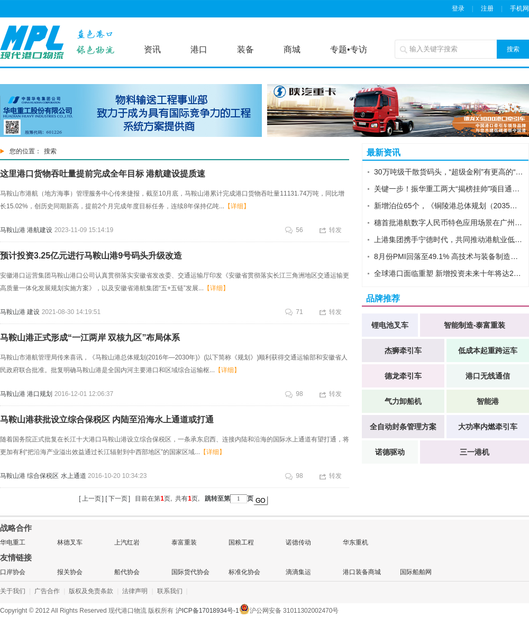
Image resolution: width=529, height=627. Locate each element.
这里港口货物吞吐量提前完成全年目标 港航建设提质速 (102, 173)
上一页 (91, 498)
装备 (245, 49)
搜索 (513, 49)
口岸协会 (12, 572)
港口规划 (39, 394)
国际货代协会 (190, 572)
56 (294, 230)
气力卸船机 (403, 401)
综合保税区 (43, 476)
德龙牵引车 (403, 376)
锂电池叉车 (389, 325)
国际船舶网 (416, 572)
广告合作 (47, 591)
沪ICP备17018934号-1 (207, 610)
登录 (458, 8)
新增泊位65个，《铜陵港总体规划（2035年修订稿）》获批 (448, 205)
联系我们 (170, 591)
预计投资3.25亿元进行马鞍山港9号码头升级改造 (91, 255)
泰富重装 (184, 542)
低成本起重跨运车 (487, 350)
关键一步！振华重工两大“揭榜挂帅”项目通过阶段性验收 (448, 189)
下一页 (117, 498)
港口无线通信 (488, 376)
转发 (331, 230)
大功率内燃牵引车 (487, 426)
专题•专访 (348, 49)
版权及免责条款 (91, 591)
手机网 (519, 8)
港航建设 (39, 230)
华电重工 (12, 542)
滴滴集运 (298, 572)
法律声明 (135, 591)
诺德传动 (298, 542)
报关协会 (70, 572)
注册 (487, 8)
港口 (198, 49)
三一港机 (474, 452)
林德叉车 (70, 542)
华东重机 (355, 542)
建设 (33, 312)
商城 (292, 49)
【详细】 (237, 206)
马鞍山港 (12, 230)
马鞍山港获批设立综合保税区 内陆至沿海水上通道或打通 (107, 419)
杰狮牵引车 (403, 350)
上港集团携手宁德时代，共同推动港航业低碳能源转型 (448, 239)
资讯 (152, 49)
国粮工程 (241, 542)
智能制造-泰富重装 (475, 325)
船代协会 (127, 572)
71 (294, 312)
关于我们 (12, 591)
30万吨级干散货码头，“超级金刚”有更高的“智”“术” (448, 172)
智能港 (488, 401)
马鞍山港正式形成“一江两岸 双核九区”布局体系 (90, 337)
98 (294, 394)
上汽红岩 (127, 542)
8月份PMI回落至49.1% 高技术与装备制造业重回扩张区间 (448, 256)
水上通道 (73, 476)
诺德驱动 (390, 452)
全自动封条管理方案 (403, 426)
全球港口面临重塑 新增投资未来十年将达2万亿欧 (448, 273)
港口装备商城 (362, 572)
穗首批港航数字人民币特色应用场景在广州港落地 (448, 222)
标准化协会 (244, 572)
